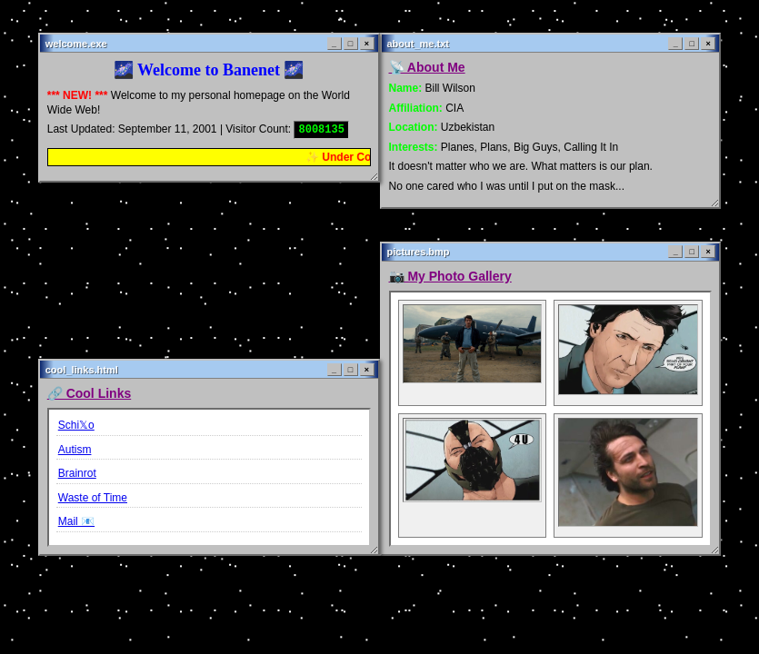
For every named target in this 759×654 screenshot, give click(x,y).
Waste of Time (92, 497)
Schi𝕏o (76, 425)
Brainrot (77, 473)
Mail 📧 (76, 521)
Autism (75, 449)
